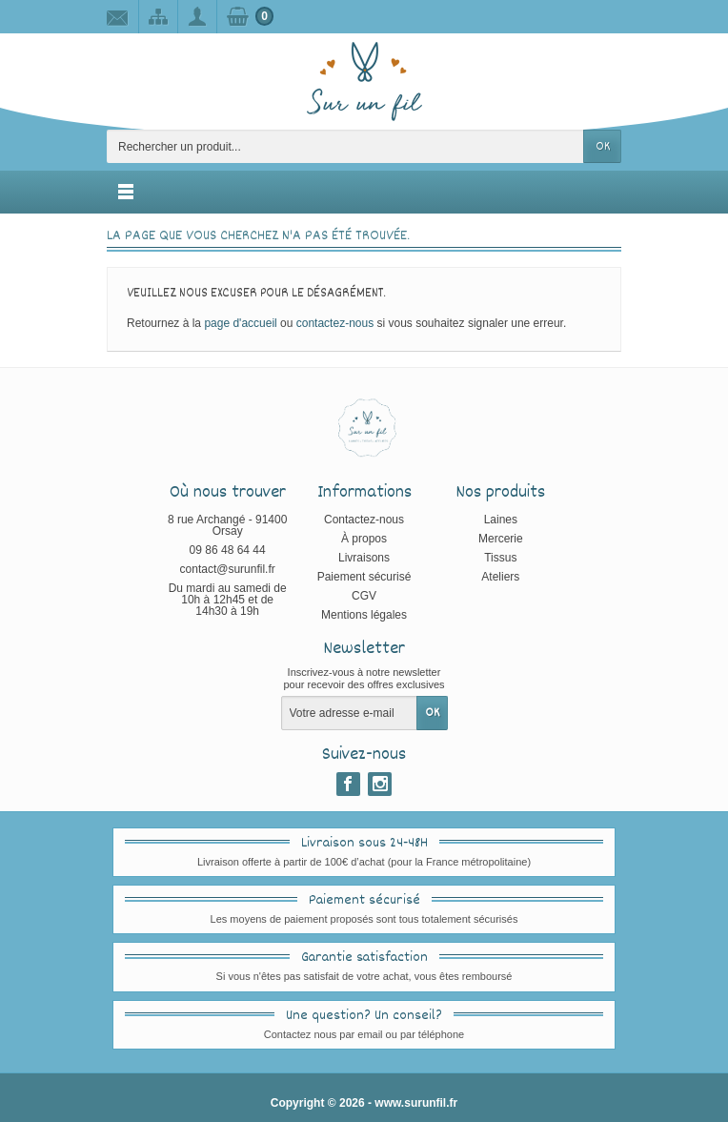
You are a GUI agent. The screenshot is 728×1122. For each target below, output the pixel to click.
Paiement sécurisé (364, 576)
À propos (364, 538)
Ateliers (500, 576)
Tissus (500, 557)
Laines (500, 519)
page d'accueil (240, 323)
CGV (364, 595)
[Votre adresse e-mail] (349, 713)
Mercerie (500, 538)
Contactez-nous (364, 519)
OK (603, 146)
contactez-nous (335, 323)
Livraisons (364, 557)
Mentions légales (364, 615)
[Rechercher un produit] (345, 146)
